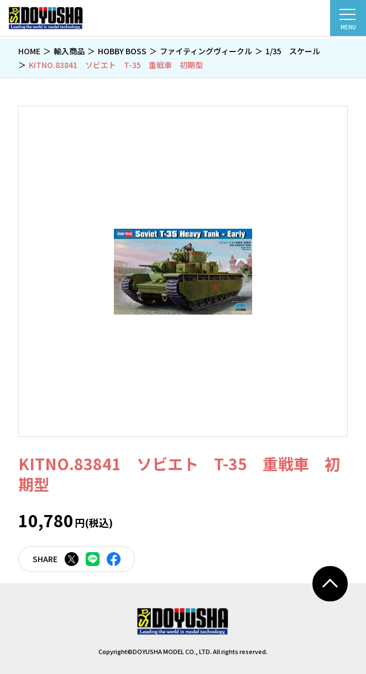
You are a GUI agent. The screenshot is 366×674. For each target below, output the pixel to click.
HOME (29, 50)
